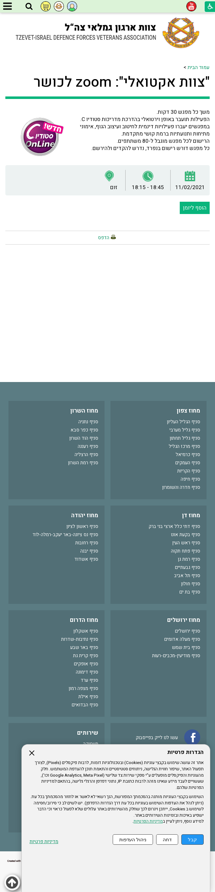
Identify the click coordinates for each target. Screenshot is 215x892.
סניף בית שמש (186, 647)
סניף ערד (89, 680)
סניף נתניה (88, 421)
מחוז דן (191, 515)
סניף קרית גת (85, 655)
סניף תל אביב (187, 575)
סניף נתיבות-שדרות (79, 639)
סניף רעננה (88, 446)
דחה (167, 839)
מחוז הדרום (84, 620)
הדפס (103, 237)
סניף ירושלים (187, 631)
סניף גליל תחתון (185, 438)
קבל (192, 839)
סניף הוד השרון (83, 438)
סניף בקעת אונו (185, 534)
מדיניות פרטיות (44, 842)
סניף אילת (88, 696)
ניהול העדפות (132, 839)
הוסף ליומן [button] (195, 208)
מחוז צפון (188, 411)
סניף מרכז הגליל (184, 446)
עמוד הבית (199, 67)
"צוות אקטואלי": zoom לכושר (122, 82)
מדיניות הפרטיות (148, 821)
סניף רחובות (86, 542)
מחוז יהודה (84, 515)
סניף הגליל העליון (183, 421)
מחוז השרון (84, 411)
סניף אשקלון (85, 631)
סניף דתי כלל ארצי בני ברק (174, 526)
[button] (28, 7)
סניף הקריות (188, 470)
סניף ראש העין (186, 542)
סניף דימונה (87, 672)
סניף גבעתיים (187, 567)
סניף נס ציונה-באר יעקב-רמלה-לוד (65, 534)
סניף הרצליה (86, 454)
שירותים (87, 733)
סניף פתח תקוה (185, 550)
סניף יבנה (89, 550)
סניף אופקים (86, 663)
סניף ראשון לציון (82, 526)
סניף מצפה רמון (83, 688)
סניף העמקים (187, 462)
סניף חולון (190, 583)
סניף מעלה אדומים (182, 639)
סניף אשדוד (86, 559)
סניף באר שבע (84, 647)
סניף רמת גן (189, 559)
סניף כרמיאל (188, 454)
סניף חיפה (190, 479)
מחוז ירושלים (183, 620)
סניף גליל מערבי (184, 429)
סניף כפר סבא (84, 429)
